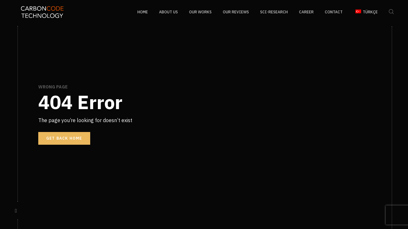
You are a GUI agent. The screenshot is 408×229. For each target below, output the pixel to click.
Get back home (64, 138)
